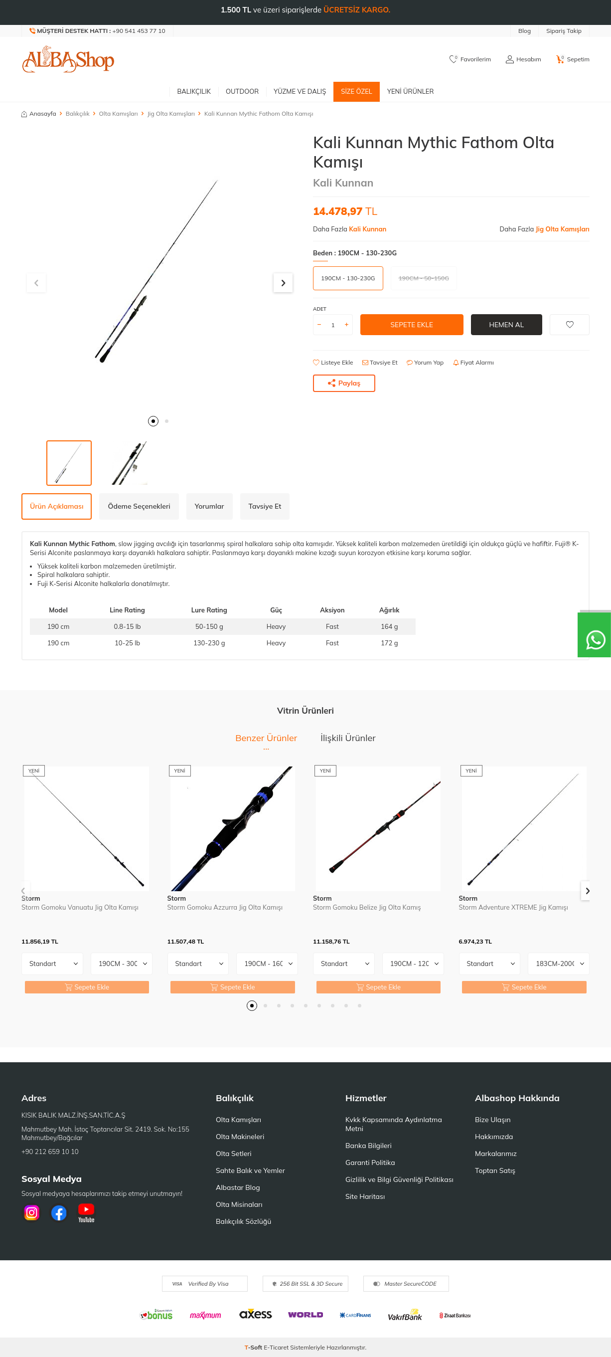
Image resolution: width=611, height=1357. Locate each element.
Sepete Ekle (412, 324)
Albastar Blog (238, 1187)
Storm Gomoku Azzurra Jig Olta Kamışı (225, 907)
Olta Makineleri (240, 1136)
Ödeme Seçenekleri (139, 506)
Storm (30, 898)
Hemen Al (506, 324)
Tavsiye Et (380, 362)
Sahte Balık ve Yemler (250, 1170)
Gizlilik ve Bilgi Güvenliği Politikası (399, 1179)
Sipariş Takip (564, 30)
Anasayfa (38, 113)
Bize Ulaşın (493, 1119)
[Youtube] (86, 1213)
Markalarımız (496, 1153)
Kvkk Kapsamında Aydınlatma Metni (393, 1124)
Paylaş (344, 383)
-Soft (254, 1347)
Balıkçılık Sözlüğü (243, 1221)
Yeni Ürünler (410, 91)
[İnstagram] (31, 1213)
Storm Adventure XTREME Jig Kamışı (513, 907)
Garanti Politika (370, 1162)
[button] (153, 421)
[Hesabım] (523, 59)
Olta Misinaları (239, 1204)
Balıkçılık (194, 91)
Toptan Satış (495, 1170)
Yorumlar (209, 506)
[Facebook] (59, 1213)
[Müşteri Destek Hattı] (97, 31)
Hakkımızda (494, 1136)
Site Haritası (365, 1196)
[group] (159, 271)
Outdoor (242, 91)
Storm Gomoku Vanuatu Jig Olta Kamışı (80, 907)
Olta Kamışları (118, 113)
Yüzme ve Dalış (300, 91)
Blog (524, 30)
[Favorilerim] (470, 59)
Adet (319, 309)
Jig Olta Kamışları (171, 113)
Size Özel (356, 91)
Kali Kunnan (343, 182)
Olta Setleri (234, 1153)
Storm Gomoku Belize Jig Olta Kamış (367, 907)
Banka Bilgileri (368, 1145)
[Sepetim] (573, 59)
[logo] (68, 59)
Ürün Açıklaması (56, 506)
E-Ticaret (276, 1347)
